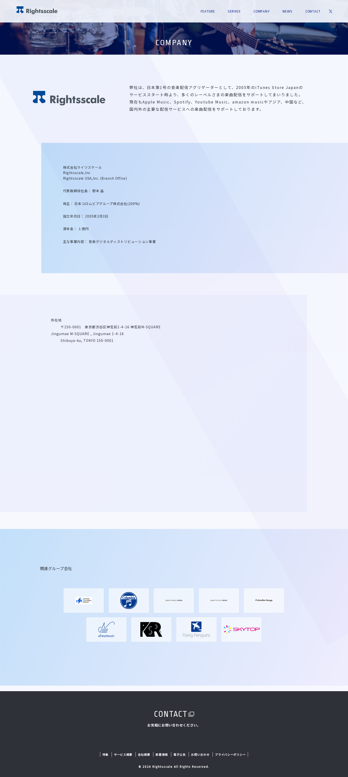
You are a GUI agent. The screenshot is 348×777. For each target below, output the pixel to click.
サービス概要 (123, 754)
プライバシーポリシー (230, 754)
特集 (105, 754)
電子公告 (179, 754)
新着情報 (162, 754)
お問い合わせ (200, 754)
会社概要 (144, 754)
